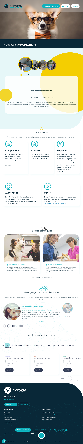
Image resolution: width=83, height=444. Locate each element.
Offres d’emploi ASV (47, 419)
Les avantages (25, 441)
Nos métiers (58, 441)
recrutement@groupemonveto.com (55, 203)
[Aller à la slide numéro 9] (21, 360)
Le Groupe (6, 415)
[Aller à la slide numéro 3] (14, 360)
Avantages (7, 412)
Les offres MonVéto (41, 441)
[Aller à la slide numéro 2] (13, 360)
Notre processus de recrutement (50, 415)
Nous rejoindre (73, 441)
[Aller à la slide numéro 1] (12, 360)
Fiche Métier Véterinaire (10, 419)
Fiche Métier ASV (8, 422)
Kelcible (32, 433)
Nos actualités (8, 417)
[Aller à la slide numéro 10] (22, 360)
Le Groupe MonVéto (9, 441)
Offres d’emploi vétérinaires (49, 417)
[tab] (25, 67)
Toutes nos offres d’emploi (48, 412)
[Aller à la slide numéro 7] (19, 360)
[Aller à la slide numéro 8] (20, 360)
